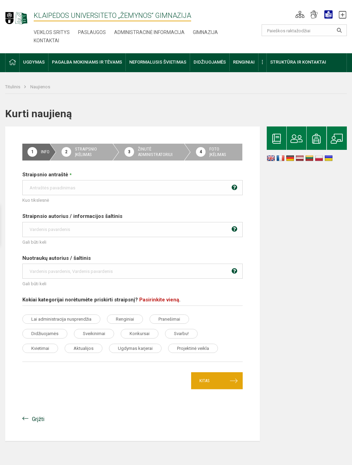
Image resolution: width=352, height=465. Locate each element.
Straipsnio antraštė (132, 183)
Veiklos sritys (52, 32)
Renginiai (125, 319)
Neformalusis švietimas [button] (157, 62)
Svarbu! (181, 333)
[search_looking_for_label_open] (339, 30)
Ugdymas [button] (34, 62)
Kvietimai (40, 348)
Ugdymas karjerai (135, 348)
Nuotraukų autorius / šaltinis (132, 267)
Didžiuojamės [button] (210, 62)
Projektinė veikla (193, 348)
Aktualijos (84, 348)
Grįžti (38, 419)
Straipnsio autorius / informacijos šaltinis (132, 225)
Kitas (204, 380)
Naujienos (40, 86)
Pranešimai (169, 319)
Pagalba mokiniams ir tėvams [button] (87, 62)
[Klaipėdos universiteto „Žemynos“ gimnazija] (19, 15)
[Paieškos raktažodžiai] (304, 30)
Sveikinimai (94, 333)
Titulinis (13, 86)
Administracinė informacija (149, 32)
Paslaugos (92, 32)
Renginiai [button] (244, 62)
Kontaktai (46, 40)
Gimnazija (205, 32)
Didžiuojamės (44, 333)
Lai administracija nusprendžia (61, 319)
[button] (300, 14)
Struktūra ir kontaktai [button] (298, 62)
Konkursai (140, 333)
